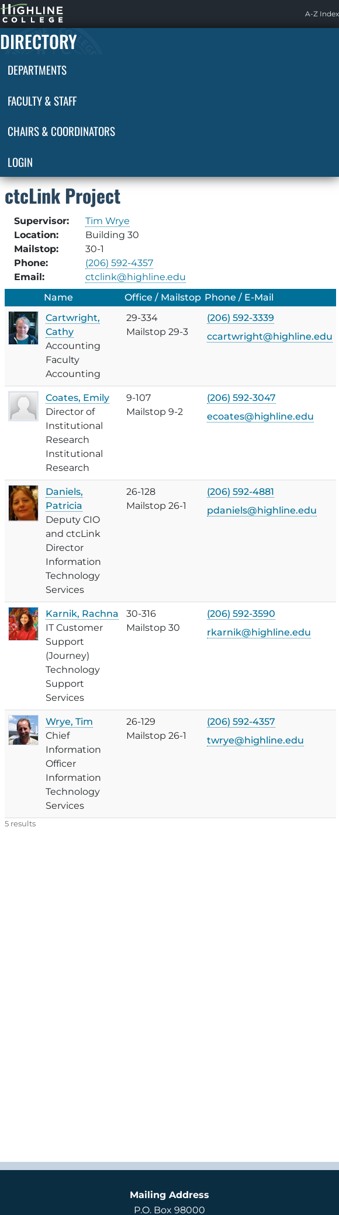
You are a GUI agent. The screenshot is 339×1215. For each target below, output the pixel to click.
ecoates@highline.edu (260, 416)
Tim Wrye (107, 220)
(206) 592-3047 (241, 397)
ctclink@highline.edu (135, 276)
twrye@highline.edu (255, 740)
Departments (37, 69)
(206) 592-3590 (241, 613)
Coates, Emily (77, 397)
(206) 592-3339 (240, 317)
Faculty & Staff (42, 100)
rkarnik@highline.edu (259, 632)
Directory (38, 41)
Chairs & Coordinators (61, 131)
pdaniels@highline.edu (262, 510)
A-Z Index (322, 13)
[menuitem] (322, 14)
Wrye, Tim (69, 721)
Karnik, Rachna (82, 613)
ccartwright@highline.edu (270, 336)
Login (20, 161)
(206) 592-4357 (119, 262)
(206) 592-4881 (240, 491)
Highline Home (20, 14)
